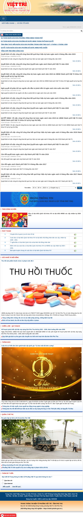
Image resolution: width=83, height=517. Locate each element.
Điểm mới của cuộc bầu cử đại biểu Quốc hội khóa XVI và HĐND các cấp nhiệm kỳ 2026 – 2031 (38, 247)
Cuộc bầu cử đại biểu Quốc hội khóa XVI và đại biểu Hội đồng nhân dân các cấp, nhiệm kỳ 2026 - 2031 (38, 239)
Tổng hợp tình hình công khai (12, 51)
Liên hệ (74, 496)
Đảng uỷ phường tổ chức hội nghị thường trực (16, 465)
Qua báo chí (8, 480)
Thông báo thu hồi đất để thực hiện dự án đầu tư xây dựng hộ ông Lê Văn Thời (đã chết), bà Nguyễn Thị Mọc (37, 409)
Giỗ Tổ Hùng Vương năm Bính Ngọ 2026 (58, 494)
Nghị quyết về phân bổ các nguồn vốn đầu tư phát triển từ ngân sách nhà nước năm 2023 (35, 88)
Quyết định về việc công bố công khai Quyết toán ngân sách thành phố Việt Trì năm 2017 (35, 144)
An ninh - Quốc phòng (25, 496)
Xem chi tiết (77, 61)
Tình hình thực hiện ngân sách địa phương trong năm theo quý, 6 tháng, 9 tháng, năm (34, 44)
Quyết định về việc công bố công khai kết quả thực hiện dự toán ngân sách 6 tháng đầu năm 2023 (38, 54)
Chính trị (41, 494)
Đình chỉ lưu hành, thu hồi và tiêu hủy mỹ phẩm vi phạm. (20, 320)
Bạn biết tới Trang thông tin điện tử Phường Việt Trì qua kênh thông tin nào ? (27, 477)
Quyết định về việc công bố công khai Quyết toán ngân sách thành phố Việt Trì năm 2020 (35, 108)
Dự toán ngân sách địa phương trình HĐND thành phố (22, 38)
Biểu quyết (6, 487)
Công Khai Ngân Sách (12, 35)
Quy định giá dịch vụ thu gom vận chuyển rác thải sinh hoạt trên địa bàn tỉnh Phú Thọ (29, 336)
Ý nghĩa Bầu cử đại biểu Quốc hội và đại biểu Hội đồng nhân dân (30, 242)
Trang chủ (8, 494)
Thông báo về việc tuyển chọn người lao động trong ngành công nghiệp (25, 406)
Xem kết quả (16, 487)
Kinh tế (74, 494)
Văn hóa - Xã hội (11, 496)
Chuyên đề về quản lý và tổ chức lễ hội (22, 234)
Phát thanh (67, 496)
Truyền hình (58, 496)
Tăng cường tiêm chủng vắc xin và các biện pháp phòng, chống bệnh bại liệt (26, 318)
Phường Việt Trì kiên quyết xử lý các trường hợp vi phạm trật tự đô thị (24, 467)
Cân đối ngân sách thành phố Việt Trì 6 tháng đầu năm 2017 (23, 164)
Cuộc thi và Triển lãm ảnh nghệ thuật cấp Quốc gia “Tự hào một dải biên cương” (27, 346)
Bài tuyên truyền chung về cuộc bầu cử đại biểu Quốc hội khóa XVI (30, 250)
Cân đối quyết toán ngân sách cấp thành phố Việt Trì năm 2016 (25, 154)
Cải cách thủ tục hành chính (43, 496)
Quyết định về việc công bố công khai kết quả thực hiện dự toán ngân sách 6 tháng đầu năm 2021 (38, 98)
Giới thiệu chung (8, 23)
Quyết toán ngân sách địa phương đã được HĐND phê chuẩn (24, 47)
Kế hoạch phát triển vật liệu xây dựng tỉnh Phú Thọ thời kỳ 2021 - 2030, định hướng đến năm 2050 (33, 329)
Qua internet (8, 483)
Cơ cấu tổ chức (23, 23)
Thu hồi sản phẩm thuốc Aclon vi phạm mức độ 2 (17, 261)
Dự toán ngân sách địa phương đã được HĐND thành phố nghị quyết (27, 41)
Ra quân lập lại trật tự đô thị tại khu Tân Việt (15, 418)
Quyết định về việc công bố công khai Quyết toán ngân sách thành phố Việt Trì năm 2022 (35, 64)
